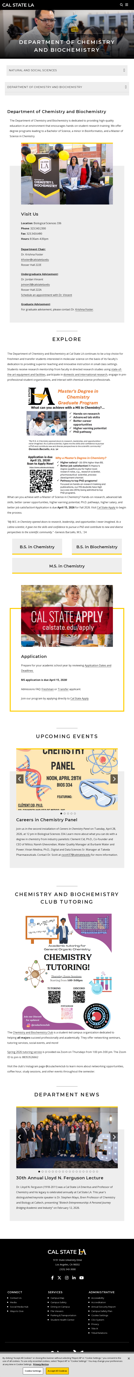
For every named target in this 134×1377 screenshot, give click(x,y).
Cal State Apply (106, 507)
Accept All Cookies (57, 1371)
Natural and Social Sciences (33, 70)
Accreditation (98, 1302)
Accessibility (97, 1298)
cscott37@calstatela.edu (75, 855)
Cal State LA (18, 5)
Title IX (94, 1329)
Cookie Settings (99, 1315)
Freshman (48, 689)
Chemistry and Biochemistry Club (33, 1032)
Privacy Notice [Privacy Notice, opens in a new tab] (41, 1364)
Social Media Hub (19, 1307)
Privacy (95, 1324)
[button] (126, 5)
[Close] (128, 1358)
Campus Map (57, 1298)
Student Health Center (62, 1320)
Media (13, 1302)
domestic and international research (85, 374)
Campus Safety (59, 1302)
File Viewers (57, 1311)
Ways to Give (17, 1311)
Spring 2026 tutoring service (24, 1052)
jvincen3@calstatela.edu (35, 284)
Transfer (63, 689)
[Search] (121, 5)
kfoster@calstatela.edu (35, 259)
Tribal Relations (99, 1333)
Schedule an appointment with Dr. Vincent (46, 295)
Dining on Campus (60, 1307)
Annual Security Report (103, 1307)
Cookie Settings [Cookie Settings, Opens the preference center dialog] (33, 1371)
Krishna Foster (84, 309)
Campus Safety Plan (101, 1311)
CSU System (97, 1320)
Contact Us (15, 1298)
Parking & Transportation (63, 1315)
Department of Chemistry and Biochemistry (44, 87)
